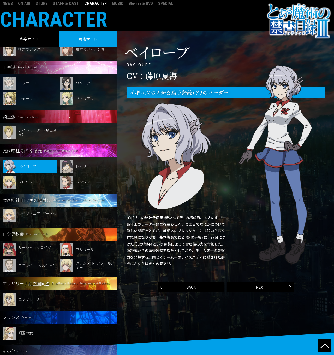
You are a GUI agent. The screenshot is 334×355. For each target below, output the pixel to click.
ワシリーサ (85, 218)
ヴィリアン (85, 67)
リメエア (83, 51)
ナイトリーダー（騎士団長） (37, 101)
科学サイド (29, 39)
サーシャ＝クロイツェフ (36, 218)
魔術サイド (88, 39)
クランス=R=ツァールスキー (95, 234)
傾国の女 (25, 301)
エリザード (27, 51)
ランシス (83, 150)
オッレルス (27, 335)
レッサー (83, 134)
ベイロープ (27, 134)
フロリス (25, 150)
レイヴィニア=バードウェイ (37, 184)
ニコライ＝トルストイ (36, 233)
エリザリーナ (29, 267)
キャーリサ (27, 67)
